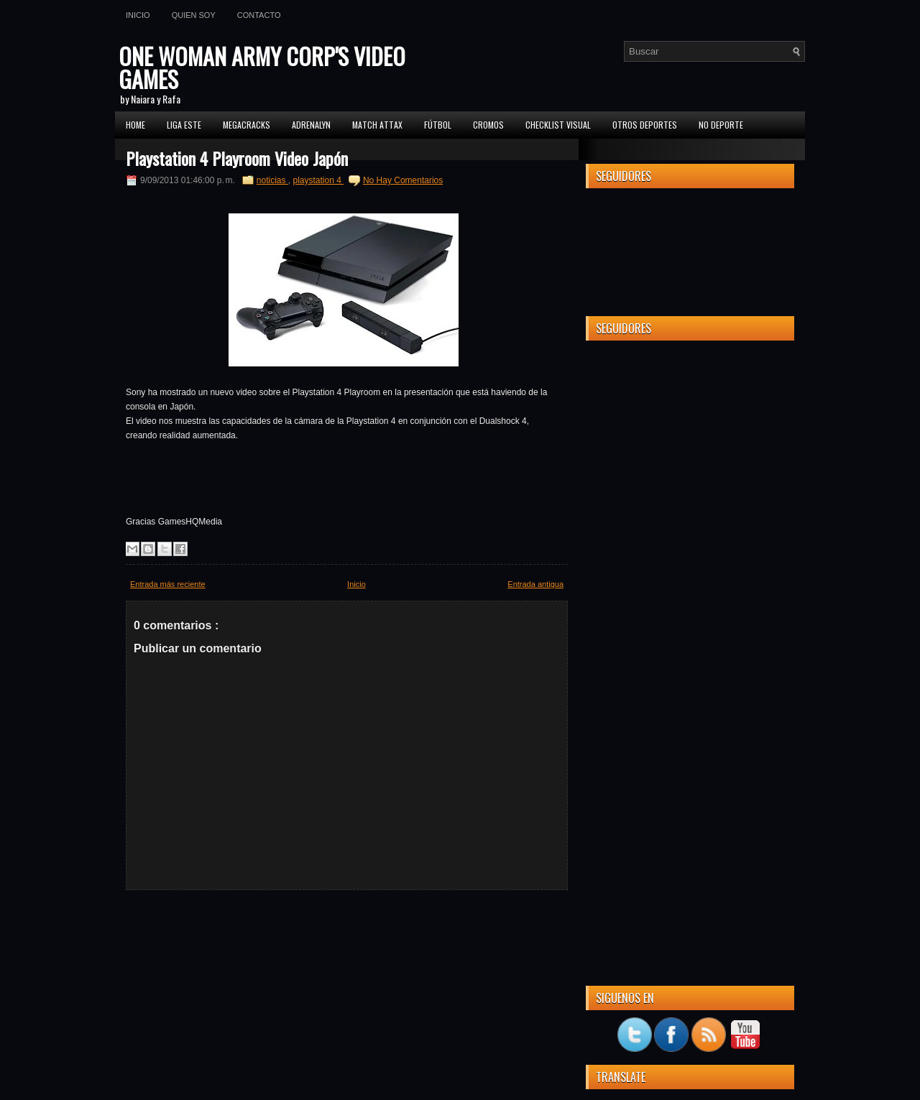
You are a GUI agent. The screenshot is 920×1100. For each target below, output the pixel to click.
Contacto (259, 15)
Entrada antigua (535, 584)
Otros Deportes (644, 125)
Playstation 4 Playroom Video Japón (237, 158)
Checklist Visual (558, 125)
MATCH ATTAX (377, 125)
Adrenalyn (311, 125)
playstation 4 (318, 180)
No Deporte (721, 125)
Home (135, 125)
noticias (272, 180)
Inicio (138, 15)
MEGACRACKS (246, 125)
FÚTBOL (437, 125)
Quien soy (194, 15)
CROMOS (488, 125)
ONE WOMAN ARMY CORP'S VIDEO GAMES (262, 67)
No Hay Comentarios (403, 180)
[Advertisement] (690, 566)
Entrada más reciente (168, 584)
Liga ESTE (184, 125)
